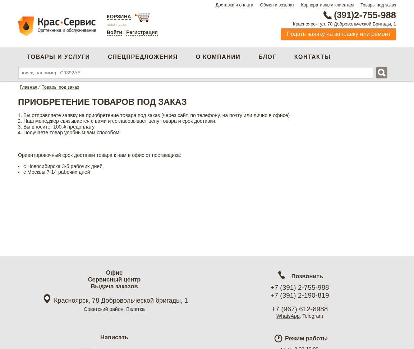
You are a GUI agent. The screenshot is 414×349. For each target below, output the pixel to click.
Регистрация (142, 32)
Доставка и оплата (234, 5)
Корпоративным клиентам (327, 5)
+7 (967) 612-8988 (300, 309)
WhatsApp (288, 316)
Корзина (119, 16)
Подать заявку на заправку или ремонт (338, 34)
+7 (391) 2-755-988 (299, 287)
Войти (114, 32)
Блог (267, 57)
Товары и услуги (58, 57)
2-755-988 (359, 15)
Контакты (312, 57)
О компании (218, 57)
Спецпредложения (143, 57)
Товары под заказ (378, 5)
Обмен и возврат (277, 5)
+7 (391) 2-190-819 (299, 295)
